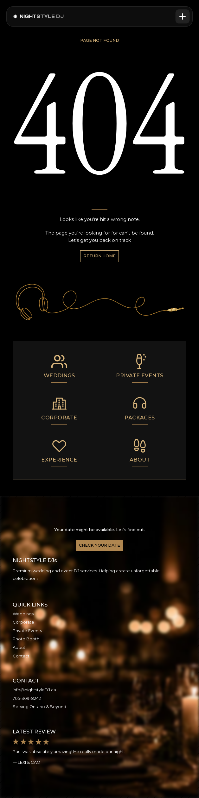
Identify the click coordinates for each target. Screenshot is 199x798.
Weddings (23, 614)
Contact (21, 656)
